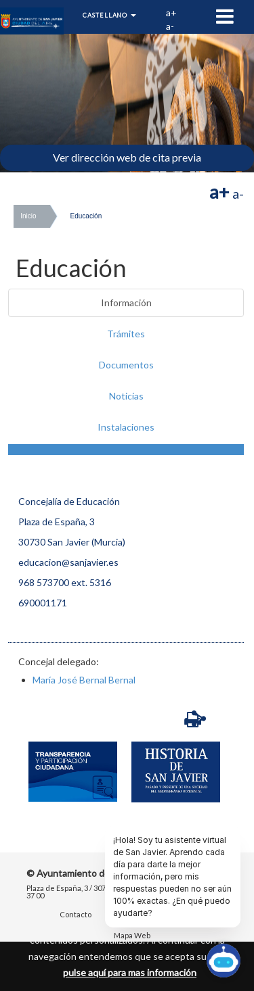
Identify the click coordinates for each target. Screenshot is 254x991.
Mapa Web (132, 936)
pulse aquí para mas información (129, 972)
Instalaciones (126, 427)
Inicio (28, 216)
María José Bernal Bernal (84, 679)
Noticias (126, 396)
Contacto (75, 915)
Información (126, 302)
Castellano (109, 15)
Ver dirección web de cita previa (127, 157)
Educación (86, 216)
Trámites (126, 333)
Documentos (126, 364)
